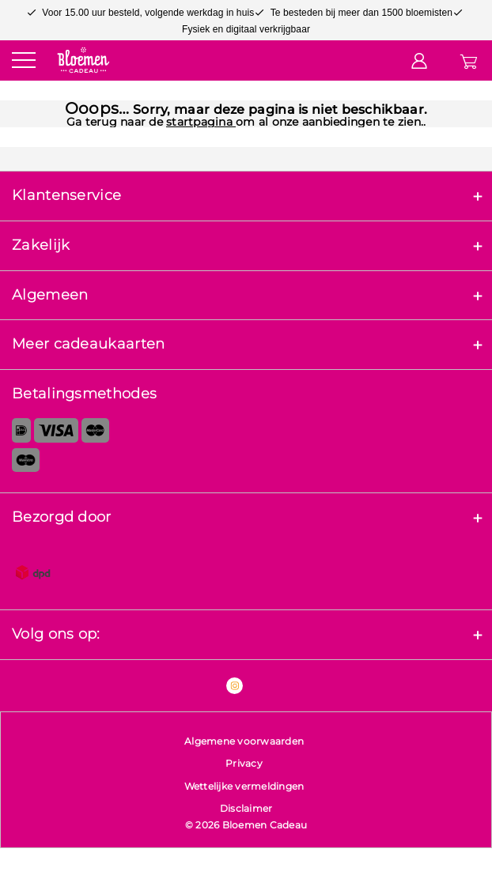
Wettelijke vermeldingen (244, 786)
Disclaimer (246, 808)
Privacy (244, 763)
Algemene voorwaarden (244, 741)
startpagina (201, 122)
